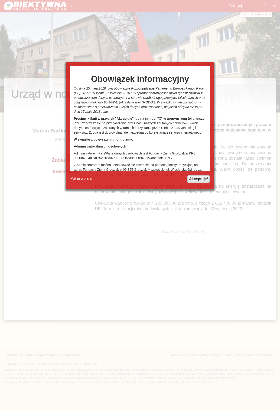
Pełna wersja (81, 178)
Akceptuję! (198, 179)
